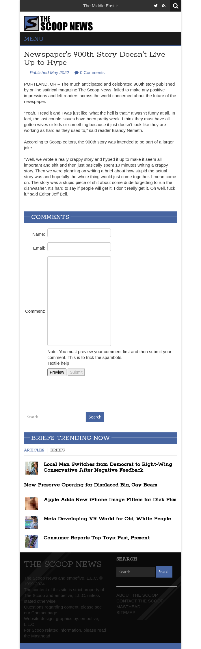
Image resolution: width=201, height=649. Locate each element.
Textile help (58, 363)
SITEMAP (125, 612)
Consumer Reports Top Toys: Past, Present (97, 538)
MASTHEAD (128, 606)
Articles (34, 450)
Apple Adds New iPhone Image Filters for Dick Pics (110, 500)
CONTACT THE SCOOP (139, 600)
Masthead (40, 635)
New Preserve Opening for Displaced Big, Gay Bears (90, 485)
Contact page (44, 612)
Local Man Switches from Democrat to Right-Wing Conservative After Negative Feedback (108, 467)
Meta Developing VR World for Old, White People (107, 519)
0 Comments (92, 72)
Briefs (57, 450)
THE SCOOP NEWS (63, 564)
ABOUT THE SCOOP (137, 595)
